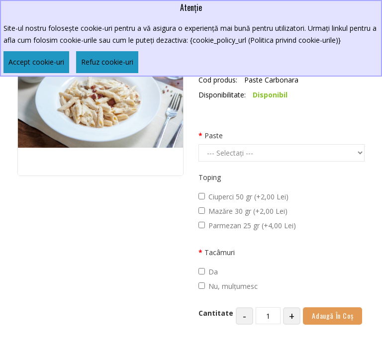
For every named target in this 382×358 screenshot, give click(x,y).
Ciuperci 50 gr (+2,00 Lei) (243, 196)
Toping (209, 177)
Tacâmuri (219, 252)
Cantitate (215, 313)
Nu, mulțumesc (228, 286)
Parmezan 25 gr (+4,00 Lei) (247, 225)
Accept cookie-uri (36, 62)
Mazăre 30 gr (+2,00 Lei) (242, 211)
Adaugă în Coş (332, 315)
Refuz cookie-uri (107, 62)
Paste (213, 135)
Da (208, 271)
